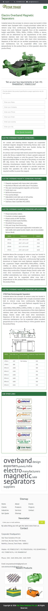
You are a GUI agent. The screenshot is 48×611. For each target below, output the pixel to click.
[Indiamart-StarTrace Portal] (24, 401)
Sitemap (18, 513)
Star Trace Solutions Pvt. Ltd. (27, 605)
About (17, 504)
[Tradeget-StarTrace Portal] (24, 408)
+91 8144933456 (40, 549)
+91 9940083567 (21, 552)
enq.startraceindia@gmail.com (16, 564)
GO (42, 522)
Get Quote (5, 513)
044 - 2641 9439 (25, 558)
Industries (5, 510)
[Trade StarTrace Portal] (24, 414)
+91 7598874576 (7, 552)
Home (3, 504)
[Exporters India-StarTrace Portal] (24, 428)
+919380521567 (19, 2)
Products (18, 507)
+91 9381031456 (26, 549)
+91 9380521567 (13, 549)
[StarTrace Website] (24, 448)
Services (18, 510)
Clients (4, 507)
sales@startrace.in (32, 2)
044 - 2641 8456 (12, 558)
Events (31, 504)
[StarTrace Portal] (24, 441)
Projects (31, 507)
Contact (31, 510)
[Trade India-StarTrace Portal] (24, 421)
